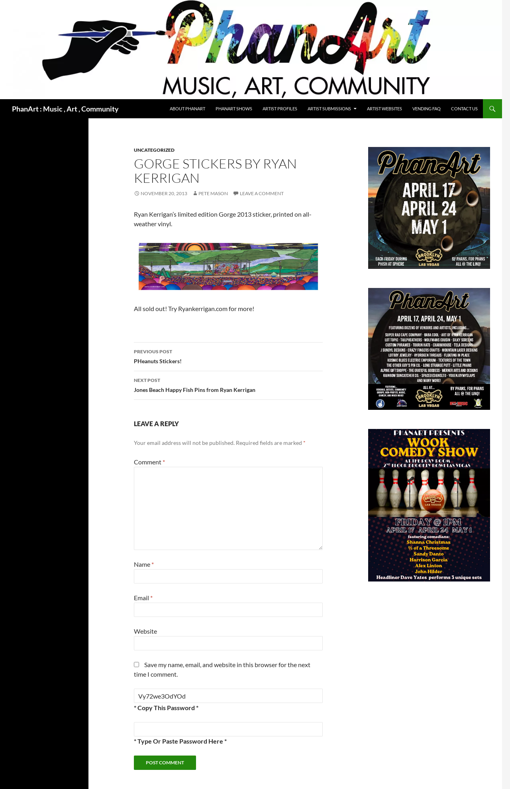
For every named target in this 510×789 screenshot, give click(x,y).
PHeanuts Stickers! (228, 355)
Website (145, 631)
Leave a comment (262, 193)
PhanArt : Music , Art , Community (65, 108)
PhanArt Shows (234, 108)
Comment (149, 462)
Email (143, 597)
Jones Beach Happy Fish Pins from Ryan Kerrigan (228, 384)
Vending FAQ (426, 108)
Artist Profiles (280, 108)
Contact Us (464, 108)
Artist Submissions (329, 108)
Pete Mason (213, 193)
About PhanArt (187, 108)
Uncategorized (154, 150)
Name (144, 564)
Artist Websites (384, 108)
